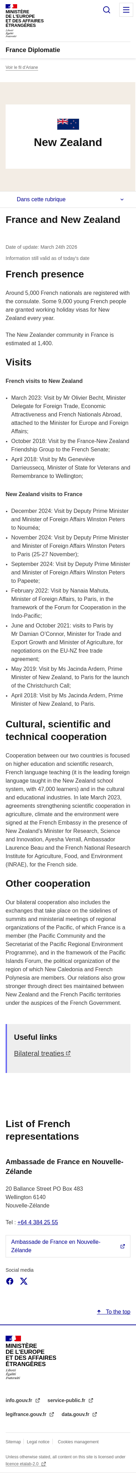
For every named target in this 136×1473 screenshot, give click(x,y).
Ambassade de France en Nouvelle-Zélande (55, 1246)
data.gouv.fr (76, 1414)
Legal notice (38, 1441)
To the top (117, 1312)
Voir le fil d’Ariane (22, 67)
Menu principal (126, 10)
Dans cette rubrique (41, 199)
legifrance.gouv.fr (27, 1414)
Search (107, 10)
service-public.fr (67, 1400)
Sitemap (14, 1441)
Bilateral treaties (39, 1053)
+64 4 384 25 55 (37, 1222)
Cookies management (78, 1441)
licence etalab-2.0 (23, 1463)
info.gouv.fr (20, 1400)
